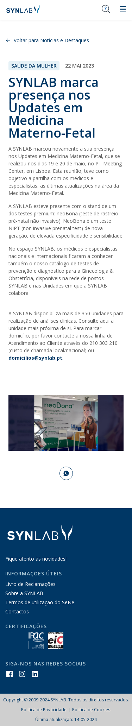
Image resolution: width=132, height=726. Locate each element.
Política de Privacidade (44, 710)
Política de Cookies (91, 710)
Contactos (17, 611)
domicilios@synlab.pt (35, 357)
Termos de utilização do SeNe (39, 602)
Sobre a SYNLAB (24, 593)
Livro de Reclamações (30, 584)
